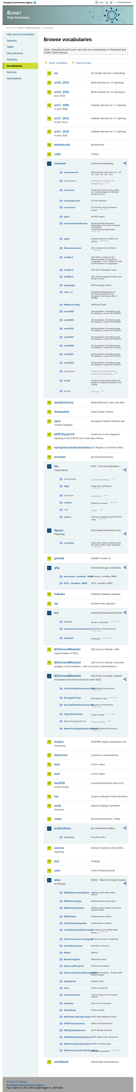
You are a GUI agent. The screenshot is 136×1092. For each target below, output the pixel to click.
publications (62, 828)
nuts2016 (69, 345)
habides (59, 594)
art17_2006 (61, 105)
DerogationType (72, 697)
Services (11, 72)
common (60, 163)
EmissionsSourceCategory (77, 939)
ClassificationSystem (75, 923)
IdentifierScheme (73, 946)
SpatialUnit (70, 981)
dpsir (66, 216)
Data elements (15, 53)
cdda (57, 154)
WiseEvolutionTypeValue (77, 1043)
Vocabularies (14, 65)
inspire (58, 741)
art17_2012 (61, 118)
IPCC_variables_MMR (75, 583)
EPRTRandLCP (64, 434)
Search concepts (83, 63)
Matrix (67, 952)
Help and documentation (20, 34)
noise (58, 818)
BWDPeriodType (72, 901)
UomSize (68, 1003)
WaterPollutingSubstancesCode (77, 728)
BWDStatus (70, 916)
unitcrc (68, 517)
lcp (56, 796)
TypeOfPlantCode (73, 714)
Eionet (21, 28)
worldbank (61, 1061)
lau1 (57, 764)
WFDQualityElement (75, 1030)
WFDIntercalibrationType (77, 1016)
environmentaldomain (75, 223)
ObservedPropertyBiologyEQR (77, 972)
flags (66, 486)
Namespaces (14, 78)
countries (69, 190)
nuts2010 (69, 328)
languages (69, 285)
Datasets (12, 40)
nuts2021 (69, 354)
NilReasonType (72, 304)
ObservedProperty (74, 966)
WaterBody (70, 1010)
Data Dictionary (33, 28)
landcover (61, 755)
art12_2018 (61, 92)
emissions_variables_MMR (77, 576)
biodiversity (62, 144)
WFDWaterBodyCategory (77, 1037)
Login (101, 2)
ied (56, 612)
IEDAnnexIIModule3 (67, 662)
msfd (57, 805)
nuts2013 (69, 337)
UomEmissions (72, 995)
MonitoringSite (72, 959)
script (67, 380)
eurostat (59, 456)
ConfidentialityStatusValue (77, 929)
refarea (68, 502)
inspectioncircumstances (77, 628)
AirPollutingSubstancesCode (77, 688)
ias (56, 603)
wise (57, 879)
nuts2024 (69, 362)
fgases (58, 530)
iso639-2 (68, 257)
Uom (66, 988)
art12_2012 (61, 82)
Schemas (12, 59)
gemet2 (59, 558)
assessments (71, 172)
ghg (56, 567)
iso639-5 (68, 276)
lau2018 (59, 783)
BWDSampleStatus (74, 908)
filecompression (72, 248)
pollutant (68, 638)
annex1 (68, 621)
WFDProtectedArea (74, 1023)
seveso (59, 847)
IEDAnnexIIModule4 (67, 675)
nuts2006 (69, 320)
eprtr (57, 421)
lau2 (57, 773)
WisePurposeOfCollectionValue (77, 1050)
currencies (69, 207)
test (56, 861)
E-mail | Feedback (17, 1081)
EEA (21, 2)
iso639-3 (68, 270)
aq (56, 73)
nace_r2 (68, 292)
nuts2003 (69, 311)
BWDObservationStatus (76, 892)
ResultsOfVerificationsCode (77, 705)
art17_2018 (61, 131)
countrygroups (72, 200)
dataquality (61, 411)
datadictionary (63, 402)
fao (56, 466)
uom (57, 870)
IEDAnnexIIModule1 (67, 649)
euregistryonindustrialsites (72, 447)
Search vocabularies (58, 63)
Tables (10, 46)
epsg (66, 238)
